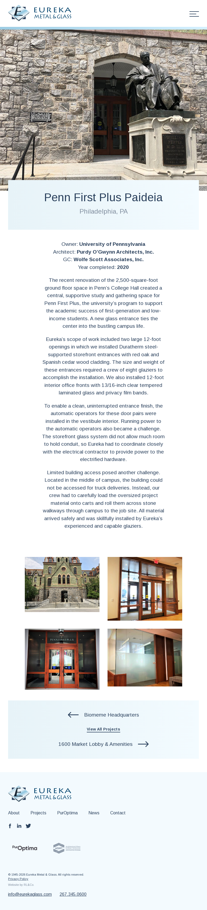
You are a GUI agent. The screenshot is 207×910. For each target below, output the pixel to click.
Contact (118, 813)
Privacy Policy (18, 878)
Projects (38, 813)
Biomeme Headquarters (111, 715)
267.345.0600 (73, 894)
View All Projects (103, 729)
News (93, 813)
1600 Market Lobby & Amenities (95, 744)
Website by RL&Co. (21, 884)
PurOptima (67, 813)
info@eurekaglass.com (30, 894)
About (14, 813)
